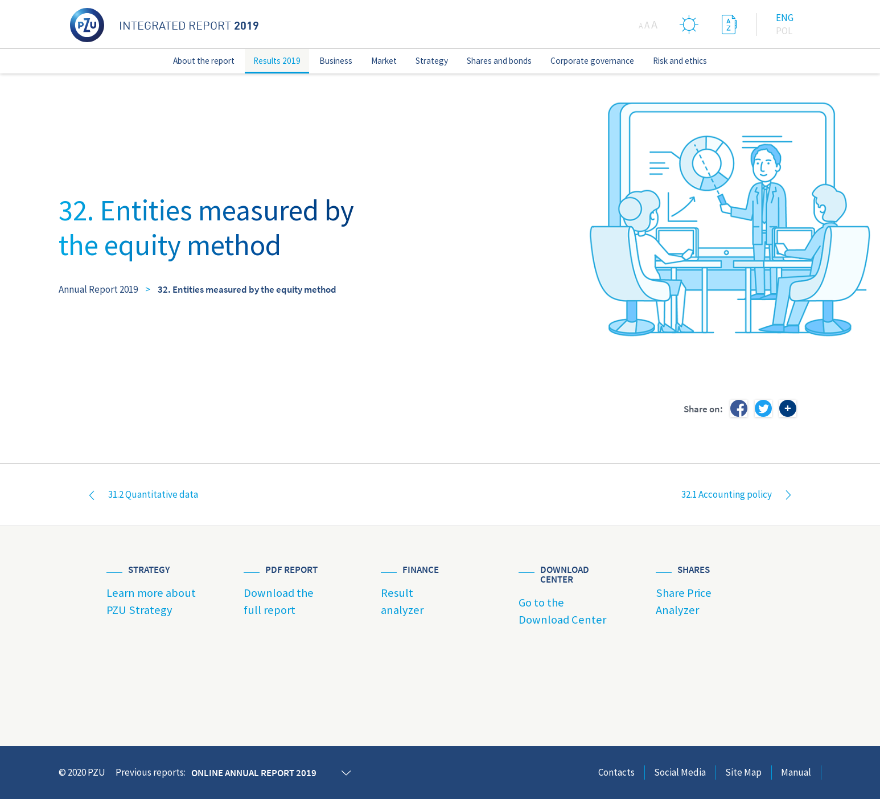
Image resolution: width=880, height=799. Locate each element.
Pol (784, 30)
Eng (784, 17)
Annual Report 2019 (98, 289)
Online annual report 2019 (253, 773)
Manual (796, 772)
